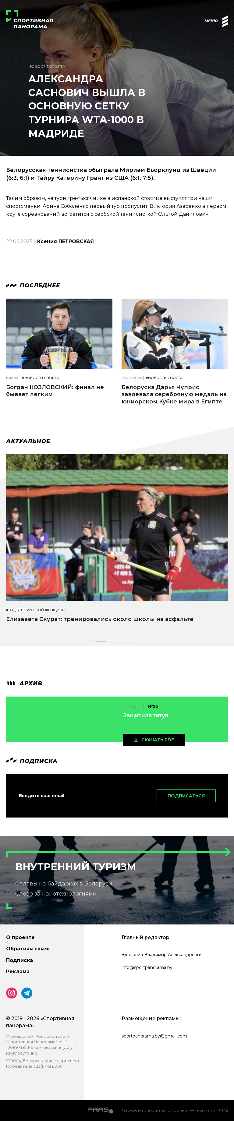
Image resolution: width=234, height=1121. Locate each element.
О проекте (20, 937)
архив (24, 683)
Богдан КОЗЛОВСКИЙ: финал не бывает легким (55, 391)
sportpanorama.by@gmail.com (154, 1036)
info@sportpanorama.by (147, 967)
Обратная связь (28, 949)
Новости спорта (46, 66)
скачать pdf (157, 740)
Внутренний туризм (75, 867)
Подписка (19, 960)
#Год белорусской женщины (35, 610)
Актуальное (28, 441)
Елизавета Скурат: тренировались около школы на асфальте (99, 619)
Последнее (33, 285)
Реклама (18, 971)
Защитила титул (145, 715)
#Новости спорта (40, 378)
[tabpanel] (117, 543)
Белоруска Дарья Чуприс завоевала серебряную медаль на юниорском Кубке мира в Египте (174, 394)
